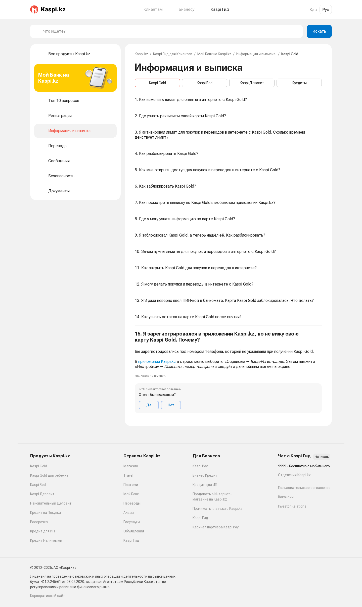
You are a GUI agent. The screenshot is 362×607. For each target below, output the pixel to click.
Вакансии (286, 497)
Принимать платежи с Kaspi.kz (218, 509)
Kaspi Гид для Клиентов (172, 54)
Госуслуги (131, 522)
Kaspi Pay (200, 466)
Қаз (313, 9)
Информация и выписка (256, 54)
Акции (128, 513)
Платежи (130, 485)
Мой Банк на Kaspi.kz (214, 54)
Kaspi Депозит (252, 83)
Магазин (130, 466)
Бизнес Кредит (205, 475)
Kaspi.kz (141, 54)
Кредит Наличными (46, 540)
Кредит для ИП (42, 531)
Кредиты (299, 83)
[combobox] (171, 31)
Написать (322, 457)
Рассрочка (39, 522)
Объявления (133, 531)
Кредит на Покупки (45, 513)
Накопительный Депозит (51, 503)
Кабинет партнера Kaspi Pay (216, 527)
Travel (128, 475)
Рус (325, 9)
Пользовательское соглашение (304, 488)
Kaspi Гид (131, 540)
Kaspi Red (204, 83)
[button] (228, 372)
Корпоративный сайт (47, 596)
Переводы (132, 503)
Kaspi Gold (157, 83)
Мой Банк (131, 494)
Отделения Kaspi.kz (294, 475)
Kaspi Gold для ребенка (49, 475)
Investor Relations (292, 506)
